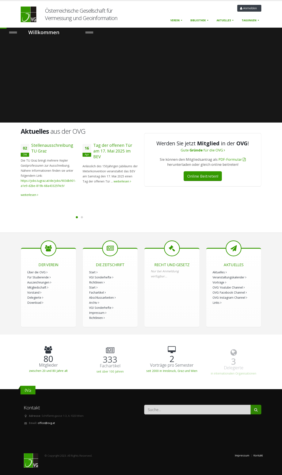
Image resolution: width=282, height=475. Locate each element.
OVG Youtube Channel (229, 287)
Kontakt (258, 455)
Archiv (94, 303)
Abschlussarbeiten (102, 298)
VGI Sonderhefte (101, 277)
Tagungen (249, 20)
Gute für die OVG (203, 150)
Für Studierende (39, 277)
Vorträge (219, 282)
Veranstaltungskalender (229, 277)
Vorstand (34, 292)
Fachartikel (97, 292)
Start (93, 272)
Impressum (97, 313)
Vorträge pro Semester (172, 366)
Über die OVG (37, 272)
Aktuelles (224, 20)
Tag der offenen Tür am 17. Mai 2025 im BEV (112, 150)
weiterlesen (29, 195)
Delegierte (35, 298)
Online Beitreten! (202, 176)
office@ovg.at (46, 423)
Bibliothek (198, 20)
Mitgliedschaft (37, 287)
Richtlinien (97, 282)
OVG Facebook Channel (230, 292)
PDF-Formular (232, 159)
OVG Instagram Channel (230, 298)
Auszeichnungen (39, 282)
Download (35, 303)
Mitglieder (48, 365)
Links (217, 303)
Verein (175, 20)
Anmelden (249, 8)
